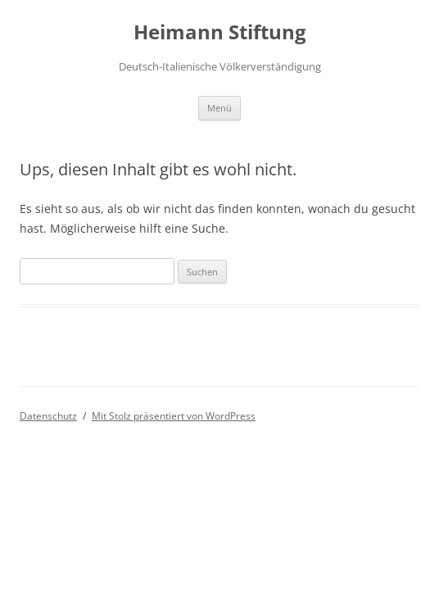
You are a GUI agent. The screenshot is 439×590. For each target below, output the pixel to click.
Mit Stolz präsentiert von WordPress (174, 416)
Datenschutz (48, 416)
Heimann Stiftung (220, 32)
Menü (219, 108)
